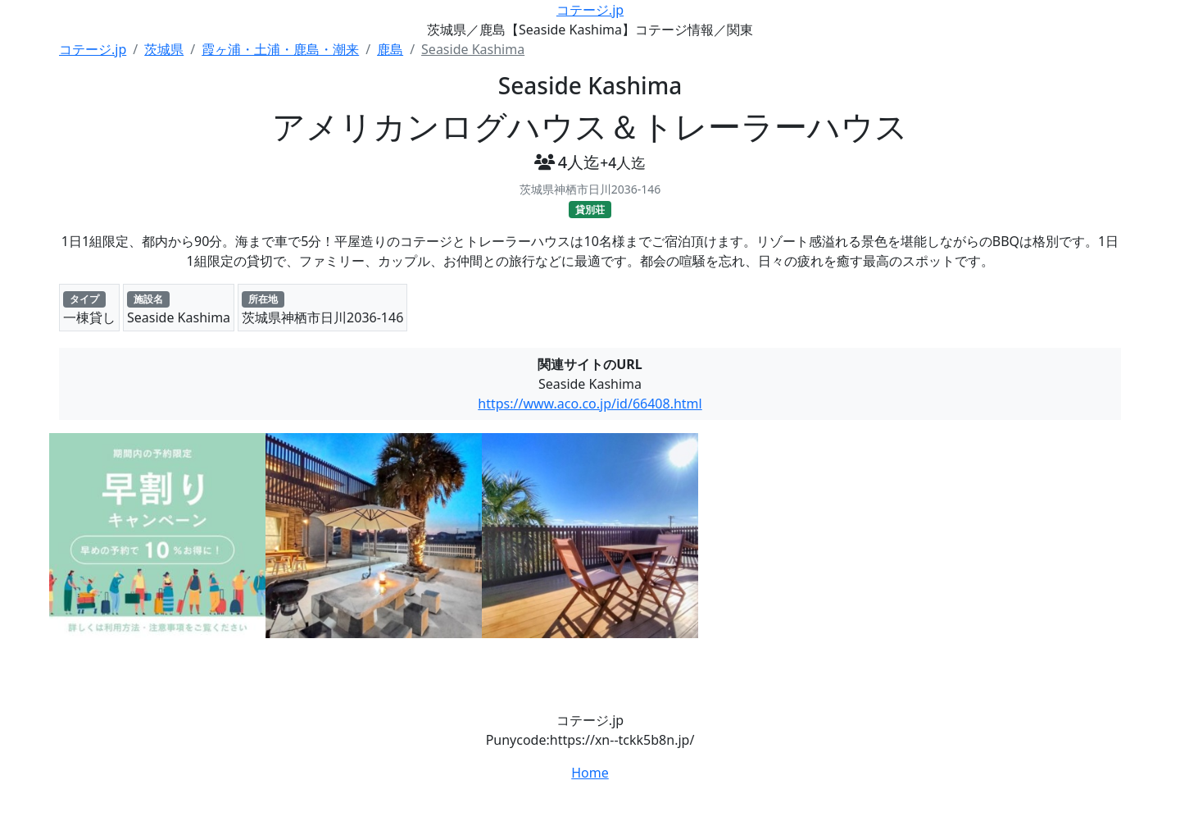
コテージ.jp (590, 10)
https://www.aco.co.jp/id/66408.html (589, 404)
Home (590, 773)
